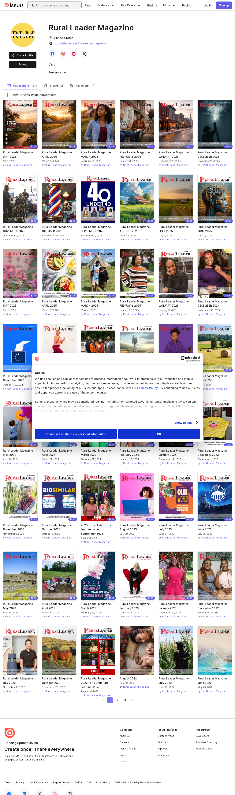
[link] (88, 5)
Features (163, 734)
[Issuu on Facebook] (9, 785)
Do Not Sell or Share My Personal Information (138, 774)
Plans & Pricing (128, 740)
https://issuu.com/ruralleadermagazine (80, 43)
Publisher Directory (206, 734)
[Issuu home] (13, 5)
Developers (202, 728)
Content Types (166, 728)
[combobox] (58, 5)
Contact (124, 753)
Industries (163, 747)
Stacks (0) (53, 78)
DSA (89, 774)
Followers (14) (81, 78)
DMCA (78, 774)
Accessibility (103, 774)
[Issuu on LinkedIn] (24, 785)
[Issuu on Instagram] (54, 785)
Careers (124, 734)
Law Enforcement (39, 774)
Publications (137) (21, 78)
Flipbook (163, 740)
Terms (8, 774)
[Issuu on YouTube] (69, 785)
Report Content (61, 774)
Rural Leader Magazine (19, 157)
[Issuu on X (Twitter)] (39, 785)
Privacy (20, 774)
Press (123, 747)
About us (125, 728)
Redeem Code (204, 740)
